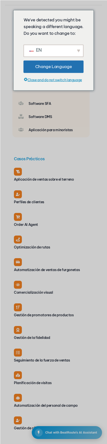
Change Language (53, 66)
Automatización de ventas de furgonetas (47, 270)
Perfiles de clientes (29, 202)
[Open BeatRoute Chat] (67, 432)
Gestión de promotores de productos (44, 315)
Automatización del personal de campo (46, 405)
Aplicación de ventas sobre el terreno (44, 179)
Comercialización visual (33, 292)
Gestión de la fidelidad (32, 337)
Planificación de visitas (32, 383)
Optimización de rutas (32, 247)
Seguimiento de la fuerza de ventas (42, 360)
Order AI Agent (26, 224)
